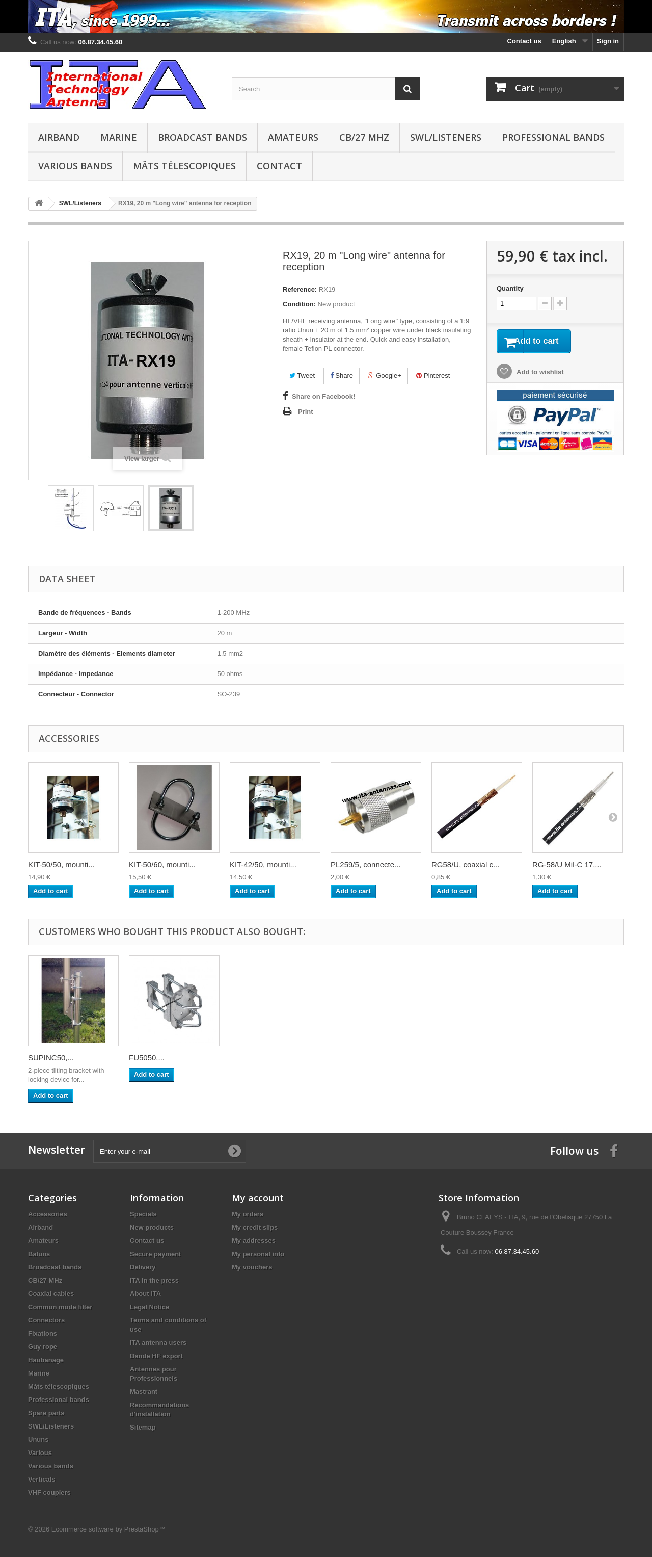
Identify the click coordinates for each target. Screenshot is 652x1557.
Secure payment (155, 1254)
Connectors (46, 1320)
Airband (58, 137)
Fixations (42, 1333)
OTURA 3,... (48, 1057)
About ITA (145, 1294)
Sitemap (143, 1427)
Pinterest (433, 375)
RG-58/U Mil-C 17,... (567, 864)
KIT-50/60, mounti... (162, 864)
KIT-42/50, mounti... (263, 864)
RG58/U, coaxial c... (465, 864)
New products (152, 1227)
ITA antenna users (158, 1342)
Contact (279, 166)
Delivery (143, 1267)
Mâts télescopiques (184, 166)
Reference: (300, 289)
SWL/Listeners (445, 137)
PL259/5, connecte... (366, 864)
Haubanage (46, 1360)
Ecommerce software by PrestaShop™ (108, 1529)
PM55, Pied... (253, 1057)
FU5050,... (449, 1057)
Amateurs (293, 137)
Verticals (42, 1479)
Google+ (384, 375)
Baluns (39, 1254)
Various (40, 1453)
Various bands (75, 166)
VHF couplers (49, 1492)
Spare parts (46, 1413)
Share (341, 375)
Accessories (47, 1214)
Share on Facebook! (323, 396)
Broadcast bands (202, 137)
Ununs (38, 1439)
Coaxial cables (51, 1294)
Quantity (510, 288)
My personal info (258, 1254)
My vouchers (252, 1267)
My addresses (254, 1240)
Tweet (302, 375)
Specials (143, 1214)
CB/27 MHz (364, 137)
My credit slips (255, 1227)
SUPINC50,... (353, 1057)
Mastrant (143, 1391)
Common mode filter (60, 1307)
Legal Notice (149, 1307)
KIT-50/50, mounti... (61, 864)
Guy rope (42, 1347)
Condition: (299, 304)
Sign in (608, 41)
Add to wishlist (539, 374)
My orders (247, 1214)
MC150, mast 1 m (159, 1057)
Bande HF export (156, 1356)
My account (258, 1197)
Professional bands (553, 137)
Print (305, 412)
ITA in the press (154, 1280)
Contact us (524, 41)
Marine (118, 137)
